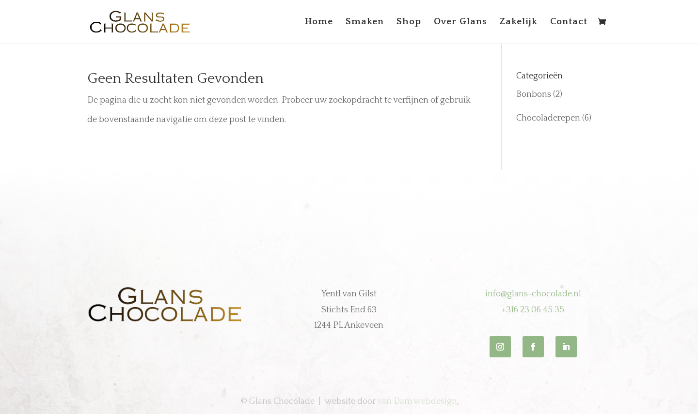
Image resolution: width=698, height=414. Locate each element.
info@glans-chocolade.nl (533, 294)
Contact (568, 22)
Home (319, 22)
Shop (409, 22)
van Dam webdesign (417, 401)
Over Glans (460, 22)
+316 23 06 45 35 (533, 310)
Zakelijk (518, 22)
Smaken (365, 22)
